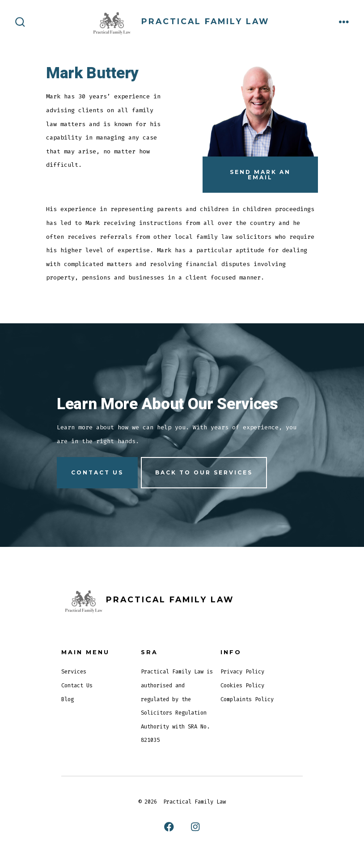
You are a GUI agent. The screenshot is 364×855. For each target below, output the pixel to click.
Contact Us (77, 685)
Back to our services (204, 472)
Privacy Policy (242, 671)
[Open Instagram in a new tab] (195, 827)
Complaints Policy (247, 699)
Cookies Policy (242, 685)
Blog (67, 699)
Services (73, 671)
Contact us (97, 472)
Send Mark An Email (260, 175)
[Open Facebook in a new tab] (168, 827)
